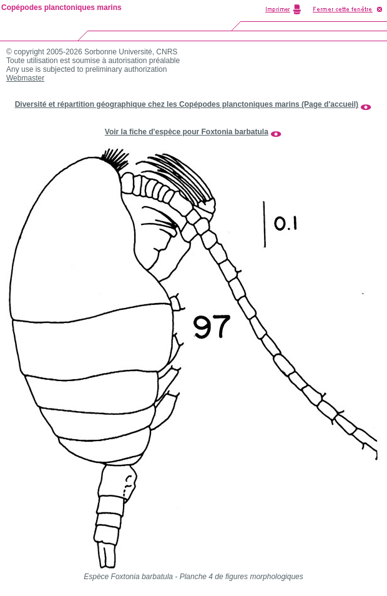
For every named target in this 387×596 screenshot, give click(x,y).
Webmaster (25, 78)
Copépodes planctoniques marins (61, 7)
